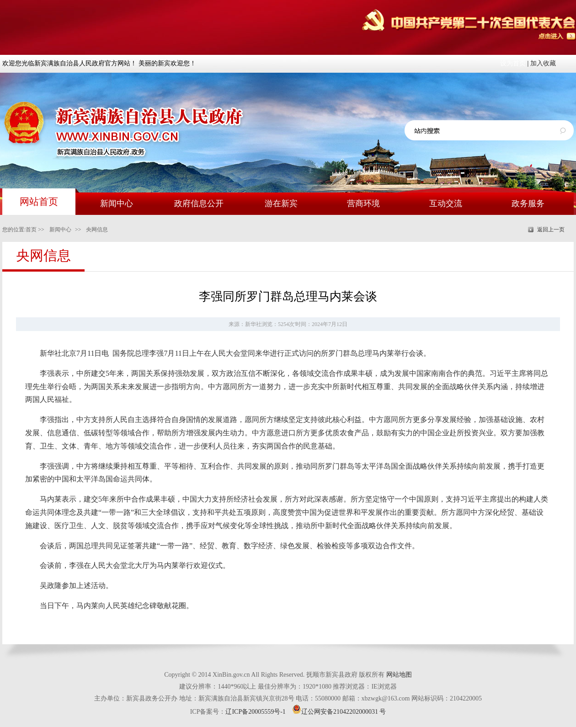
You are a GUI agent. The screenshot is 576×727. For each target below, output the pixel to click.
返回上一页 (551, 229)
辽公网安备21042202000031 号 (339, 711)
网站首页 (39, 201)
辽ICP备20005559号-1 (255, 711)
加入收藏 (543, 63)
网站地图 (399, 674)
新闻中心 (60, 229)
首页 (31, 229)
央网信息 (97, 229)
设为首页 (513, 63)
